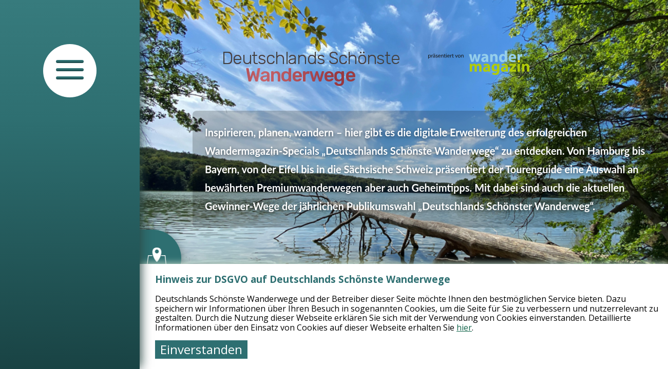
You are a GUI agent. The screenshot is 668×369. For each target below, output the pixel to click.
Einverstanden (201, 349)
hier (464, 327)
